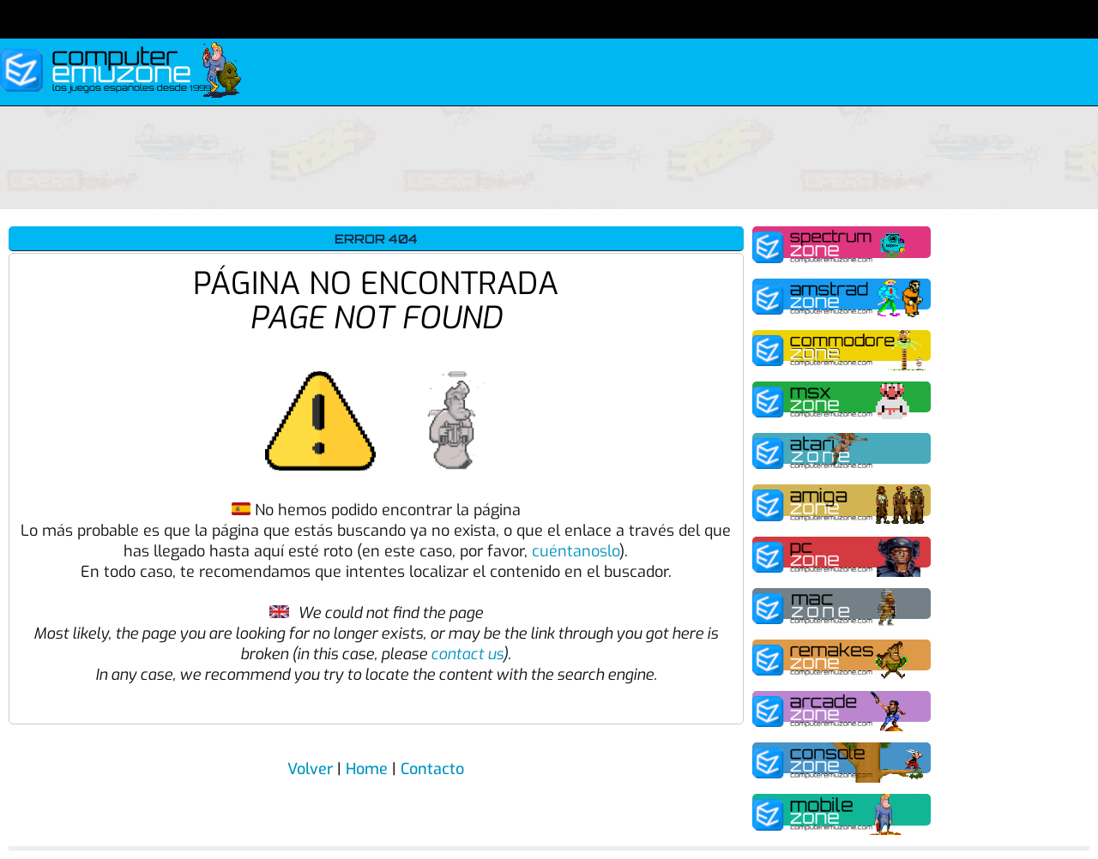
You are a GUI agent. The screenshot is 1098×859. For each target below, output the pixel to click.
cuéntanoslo (575, 551)
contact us (467, 654)
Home (367, 769)
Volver (310, 769)
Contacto (432, 769)
